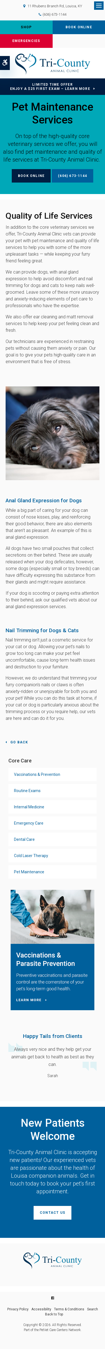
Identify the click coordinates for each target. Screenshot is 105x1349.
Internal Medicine (29, 807)
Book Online (79, 27)
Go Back (19, 742)
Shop (26, 27)
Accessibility (41, 1309)
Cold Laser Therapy (31, 855)
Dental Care (24, 839)
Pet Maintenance (29, 872)
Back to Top (54, 1314)
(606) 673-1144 (54, 14)
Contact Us (52, 1213)
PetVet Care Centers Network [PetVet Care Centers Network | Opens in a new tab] (60, 1330)
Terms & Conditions (69, 1309)
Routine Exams (27, 790)
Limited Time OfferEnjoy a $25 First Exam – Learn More (50, 87)
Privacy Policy (18, 1309)
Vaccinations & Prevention (37, 774)
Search (92, 1309)
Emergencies (26, 41)
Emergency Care (28, 823)
